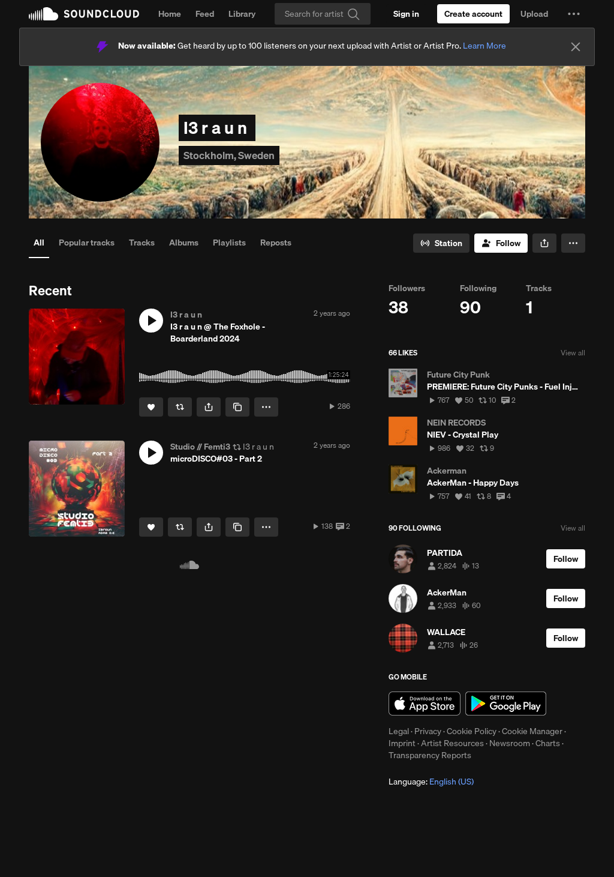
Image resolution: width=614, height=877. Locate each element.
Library (241, 13)
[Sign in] (406, 13)
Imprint (402, 743)
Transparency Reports (430, 755)
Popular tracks (87, 242)
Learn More (484, 45)
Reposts (275, 242)
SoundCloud (84, 13)
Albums (183, 242)
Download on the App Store (424, 704)
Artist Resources (452, 743)
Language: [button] (431, 781)
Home (169, 13)
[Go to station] (441, 243)
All (39, 242)
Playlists (229, 242)
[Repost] (180, 407)
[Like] (151, 407)
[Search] (323, 14)
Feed (204, 13)
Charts (547, 743)
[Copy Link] (237, 407)
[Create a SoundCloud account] (473, 13)
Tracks (142, 242)
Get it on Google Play (505, 704)
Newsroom (509, 743)
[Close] (575, 46)
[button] (573, 14)
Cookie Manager (532, 731)
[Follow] (501, 243)
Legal (399, 731)
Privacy (427, 731)
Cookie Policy (471, 731)
